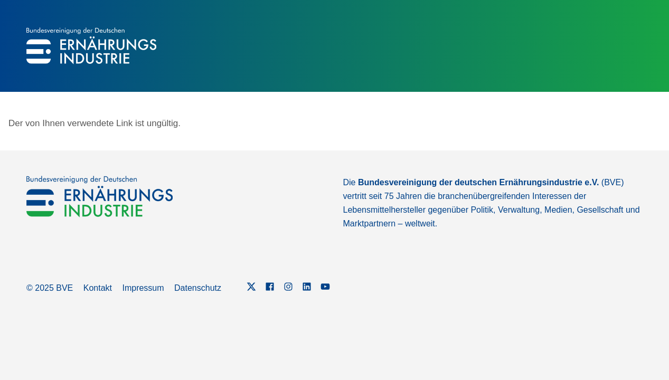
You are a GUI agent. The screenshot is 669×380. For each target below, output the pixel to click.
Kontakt (97, 287)
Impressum (143, 287)
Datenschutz (197, 287)
